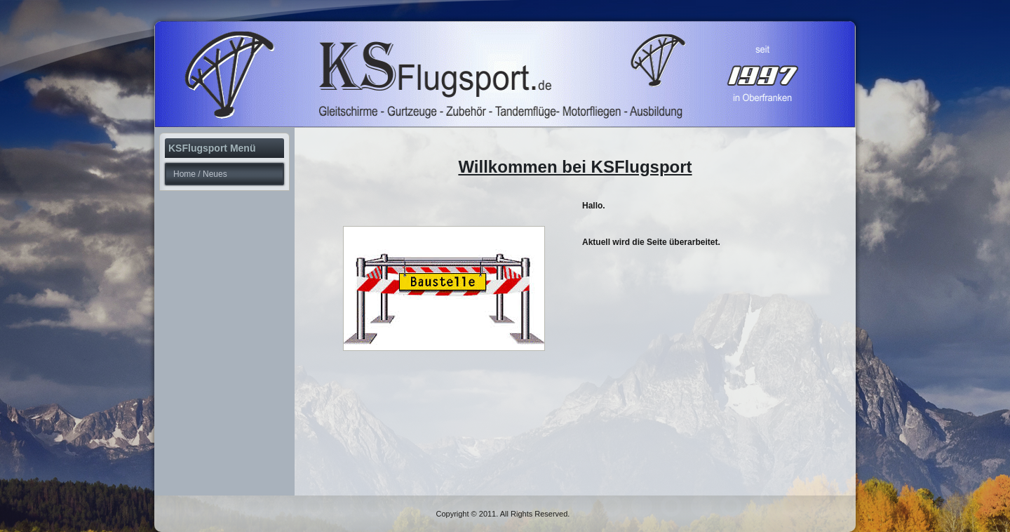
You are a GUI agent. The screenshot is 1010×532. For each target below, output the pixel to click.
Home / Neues (200, 174)
